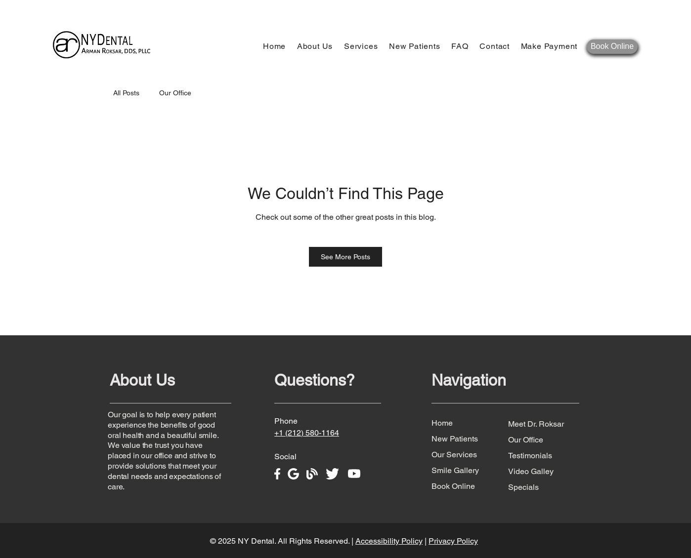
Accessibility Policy (389, 541)
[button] (316, 46)
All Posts (126, 93)
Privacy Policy (453, 541)
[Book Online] (612, 47)
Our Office (175, 93)
